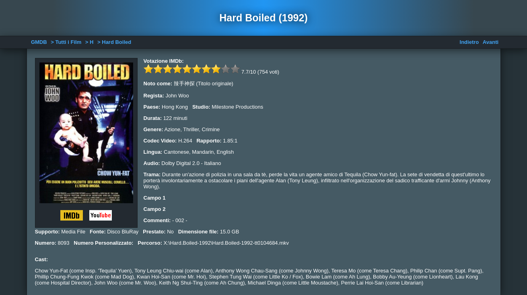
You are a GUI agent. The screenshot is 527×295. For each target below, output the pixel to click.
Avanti (490, 42)
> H (89, 42)
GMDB (39, 42)
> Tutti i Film (66, 42)
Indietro (469, 42)
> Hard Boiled (114, 42)
